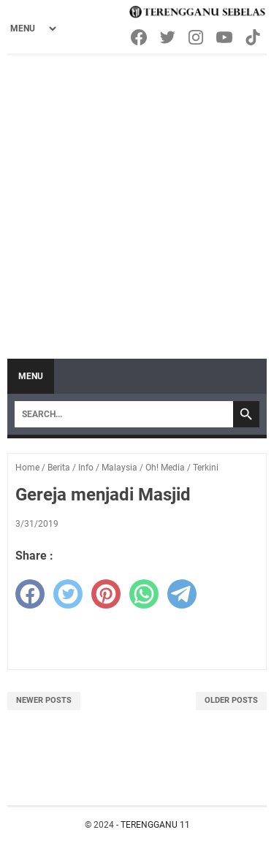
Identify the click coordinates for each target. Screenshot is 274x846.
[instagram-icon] (197, 37)
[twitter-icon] (168, 37)
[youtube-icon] (225, 37)
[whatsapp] (144, 594)
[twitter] (68, 594)
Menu (30, 376)
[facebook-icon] (140, 37)
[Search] (124, 414)
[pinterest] (106, 594)
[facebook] (30, 594)
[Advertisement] (137, 200)
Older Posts (231, 700)
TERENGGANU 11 (155, 825)
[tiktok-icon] (254, 37)
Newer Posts (44, 700)
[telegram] (182, 594)
